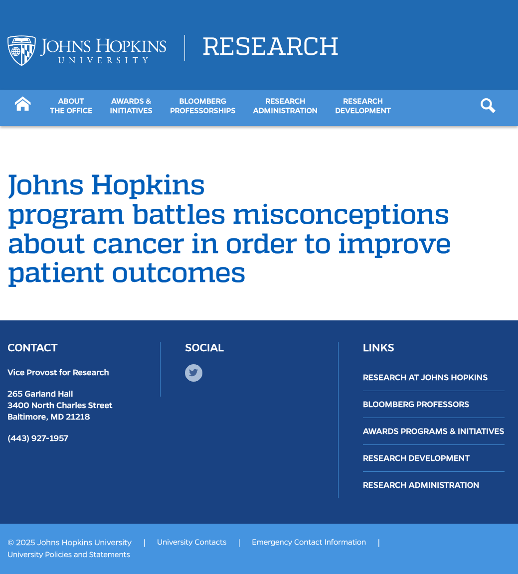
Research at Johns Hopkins (425, 377)
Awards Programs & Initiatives (434, 431)
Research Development (416, 458)
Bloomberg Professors (416, 404)
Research (270, 47)
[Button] (22, 102)
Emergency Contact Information (309, 543)
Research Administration (421, 485)
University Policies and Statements (68, 555)
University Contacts (191, 543)
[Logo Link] (86, 50)
